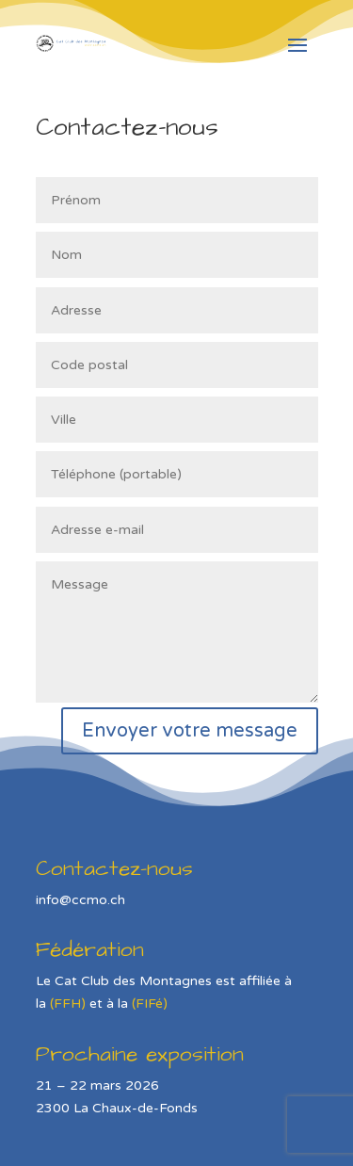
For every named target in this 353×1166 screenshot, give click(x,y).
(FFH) (68, 1004)
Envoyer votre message (189, 731)
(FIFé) (150, 1004)
